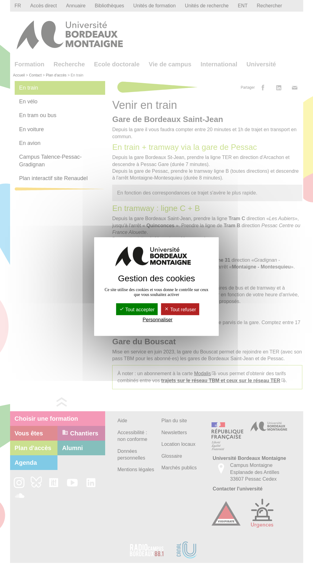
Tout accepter (137, 309)
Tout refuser (180, 309)
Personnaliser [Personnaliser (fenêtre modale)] (158, 319)
